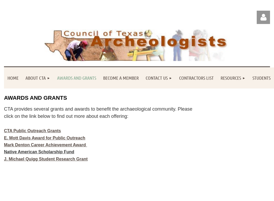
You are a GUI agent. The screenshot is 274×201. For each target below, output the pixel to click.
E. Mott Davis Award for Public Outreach (44, 138)
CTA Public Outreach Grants (32, 130)
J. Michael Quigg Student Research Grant (46, 159)
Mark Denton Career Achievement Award (45, 145)
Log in (263, 17)
